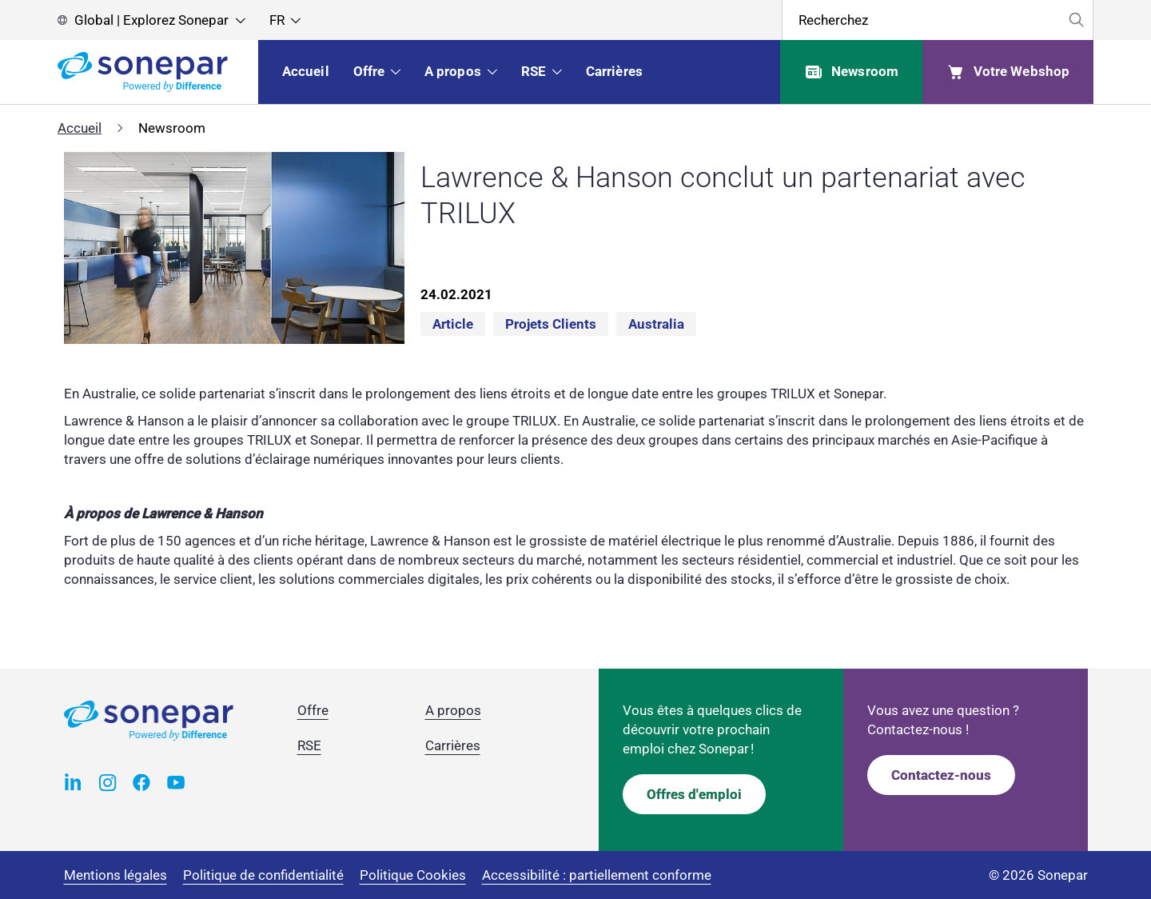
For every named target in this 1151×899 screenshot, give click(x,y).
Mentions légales (115, 875)
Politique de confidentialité (263, 875)
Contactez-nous (941, 775)
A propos (453, 710)
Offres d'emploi (694, 794)
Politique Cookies (413, 875)
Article (452, 324)
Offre (313, 710)
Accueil (80, 128)
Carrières (452, 745)
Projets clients (550, 324)
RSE (309, 745)
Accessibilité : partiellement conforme (596, 875)
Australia (656, 324)
